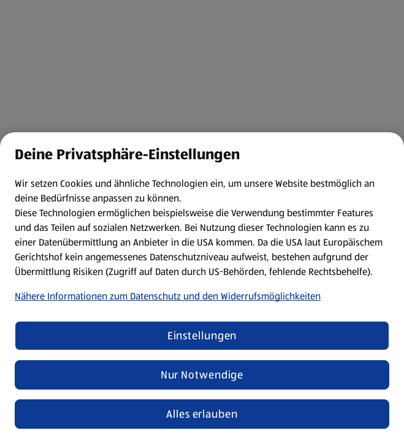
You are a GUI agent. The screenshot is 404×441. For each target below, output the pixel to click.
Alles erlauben (202, 414)
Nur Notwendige (202, 375)
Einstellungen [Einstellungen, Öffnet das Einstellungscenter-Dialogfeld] (202, 336)
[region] (202, 286)
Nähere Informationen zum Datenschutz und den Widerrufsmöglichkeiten (168, 296)
